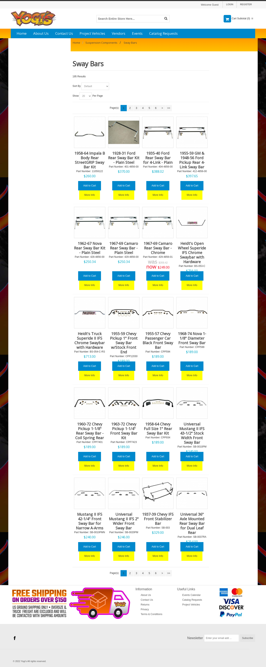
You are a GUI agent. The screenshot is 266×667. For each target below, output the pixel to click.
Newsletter (195, 638)
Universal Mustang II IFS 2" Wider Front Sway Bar (124, 521)
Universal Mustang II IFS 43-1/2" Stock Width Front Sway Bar (191, 433)
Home (22, 33)
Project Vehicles (92, 33)
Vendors (118, 33)
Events (137, 33)
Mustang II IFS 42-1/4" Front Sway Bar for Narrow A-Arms (89, 521)
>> (168, 108)
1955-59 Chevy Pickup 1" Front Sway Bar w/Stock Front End (124, 342)
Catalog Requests (163, 33)
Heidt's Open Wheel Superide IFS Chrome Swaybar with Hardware (192, 252)
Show (76, 95)
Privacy (145, 609)
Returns (145, 604)
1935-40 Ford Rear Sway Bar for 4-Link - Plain (157, 158)
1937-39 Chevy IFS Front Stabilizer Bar (158, 519)
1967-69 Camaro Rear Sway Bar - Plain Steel (123, 248)
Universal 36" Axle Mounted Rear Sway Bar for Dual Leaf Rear (192, 523)
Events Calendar (191, 595)
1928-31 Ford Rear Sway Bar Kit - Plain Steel (123, 158)
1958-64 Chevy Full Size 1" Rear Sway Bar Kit (158, 429)
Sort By (77, 86)
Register (246, 4)
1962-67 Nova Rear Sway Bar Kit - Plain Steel (89, 248)
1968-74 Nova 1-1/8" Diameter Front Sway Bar (192, 338)
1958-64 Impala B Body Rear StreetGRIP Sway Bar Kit (89, 160)
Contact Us (64, 33)
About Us (41, 33)
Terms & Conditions (151, 614)
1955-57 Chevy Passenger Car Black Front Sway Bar (158, 340)
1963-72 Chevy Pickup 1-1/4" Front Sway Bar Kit (123, 431)
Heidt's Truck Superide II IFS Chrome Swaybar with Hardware (89, 340)
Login (229, 4)
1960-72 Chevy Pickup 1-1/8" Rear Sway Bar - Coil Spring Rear (89, 431)
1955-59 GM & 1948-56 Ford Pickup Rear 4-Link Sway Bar (192, 160)
